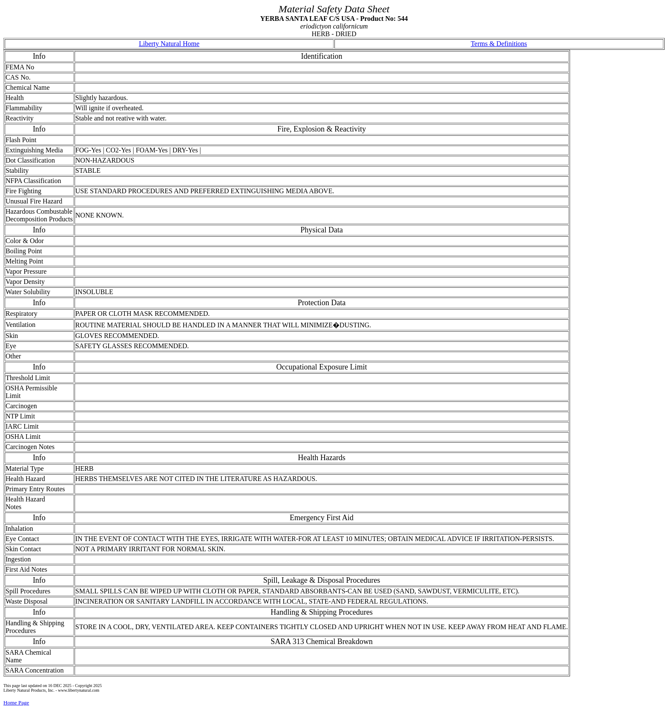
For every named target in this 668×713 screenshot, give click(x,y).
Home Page (16, 702)
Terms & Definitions (499, 43)
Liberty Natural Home (169, 43)
